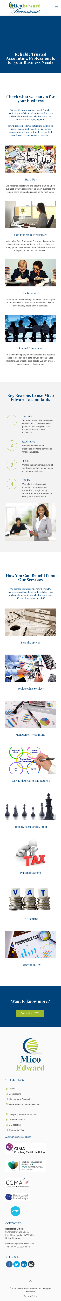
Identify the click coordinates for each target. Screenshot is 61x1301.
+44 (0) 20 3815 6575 (20, 1247)
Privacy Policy (30, 1296)
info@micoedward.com (23, 1243)
